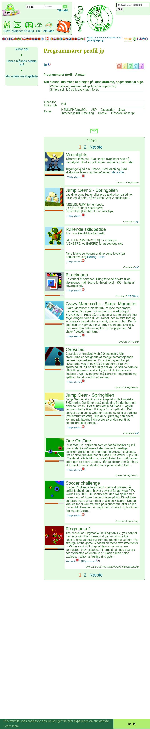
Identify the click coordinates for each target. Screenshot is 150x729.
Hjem (6, 30)
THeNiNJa (133, 296)
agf (137, 221)
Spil (38, 30)
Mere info (117, 172)
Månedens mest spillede (21, 76)
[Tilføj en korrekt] (76, 177)
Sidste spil (21, 49)
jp (45, 64)
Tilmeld (62, 10)
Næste (96, 146)
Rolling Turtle (96, 257)
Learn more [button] (11, 726)
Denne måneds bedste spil (22, 62)
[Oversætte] (72, 561)
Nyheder (17, 30)
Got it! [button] (132, 723)
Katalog (29, 30)
